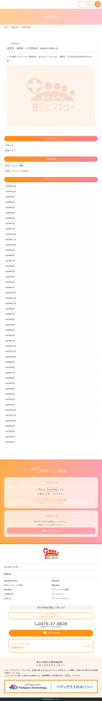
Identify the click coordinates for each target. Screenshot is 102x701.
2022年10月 (10, 357)
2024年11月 (10, 239)
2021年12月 (10, 410)
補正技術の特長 (10, 581)
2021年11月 (10, 415)
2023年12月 (10, 293)
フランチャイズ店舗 (60, 590)
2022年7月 (10, 373)
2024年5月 (10, 271)
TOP (6, 27)
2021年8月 (10, 431)
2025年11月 (10, 186)
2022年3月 (10, 394)
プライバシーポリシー (61, 598)
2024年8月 (10, 255)
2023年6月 (10, 319)
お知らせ (14, 27)
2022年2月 (10, 399)
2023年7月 (10, 314)
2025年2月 (10, 223)
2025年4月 (10, 213)
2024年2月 (10, 282)
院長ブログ (10, 150)
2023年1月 (10, 341)
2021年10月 (10, 421)
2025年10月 (10, 191)
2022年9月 (10, 362)
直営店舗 (55, 581)
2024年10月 (10, 245)
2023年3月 (10, 335)
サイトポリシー (58, 594)
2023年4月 (10, 330)
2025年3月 (10, 218)
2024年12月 (10, 234)
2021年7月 (10, 437)
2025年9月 (10, 197)
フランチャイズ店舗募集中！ (20, 646)
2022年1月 (10, 405)
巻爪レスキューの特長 (13, 585)
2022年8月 (10, 367)
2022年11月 (10, 351)
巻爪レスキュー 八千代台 (16, 171)
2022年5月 (10, 383)
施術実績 (8, 590)
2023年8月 (10, 309)
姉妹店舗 (55, 585)
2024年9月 (10, 250)
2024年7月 (10, 261)
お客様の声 (8, 594)
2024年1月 (10, 287)
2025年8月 (10, 202)
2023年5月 (10, 325)
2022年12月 (10, 346)
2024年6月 (10, 266)
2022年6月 (10, 378)
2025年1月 (10, 229)
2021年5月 (10, 442)
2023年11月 (10, 298)
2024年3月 (10, 277)
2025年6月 (10, 207)
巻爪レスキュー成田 (14, 165)
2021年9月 (10, 426)
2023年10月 (10, 303)
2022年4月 (10, 389)
